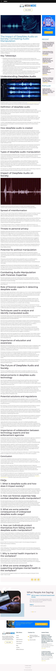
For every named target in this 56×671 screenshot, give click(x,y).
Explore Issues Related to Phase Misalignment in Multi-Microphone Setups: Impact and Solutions (48, 45)
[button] (32, 579)
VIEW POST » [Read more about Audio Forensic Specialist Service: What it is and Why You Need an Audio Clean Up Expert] (45, 94)
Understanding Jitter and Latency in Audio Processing (48, 53)
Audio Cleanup (19, 639)
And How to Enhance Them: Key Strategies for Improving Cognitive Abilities (48, 79)
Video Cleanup (19, 641)
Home (17, 635)
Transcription (19, 643)
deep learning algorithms (33, 102)
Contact (17, 647)
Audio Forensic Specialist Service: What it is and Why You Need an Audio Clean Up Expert (49, 91)
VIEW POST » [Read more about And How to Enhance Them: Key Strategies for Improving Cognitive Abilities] (45, 82)
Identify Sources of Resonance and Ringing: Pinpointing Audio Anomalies (48, 60)
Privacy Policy (28, 667)
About (17, 637)
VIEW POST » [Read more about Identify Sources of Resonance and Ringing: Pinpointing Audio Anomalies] (45, 63)
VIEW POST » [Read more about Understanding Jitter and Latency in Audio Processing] (45, 55)
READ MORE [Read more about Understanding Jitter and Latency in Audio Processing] (43, 660)
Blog (17, 645)
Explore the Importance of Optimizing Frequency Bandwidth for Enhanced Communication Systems (48, 70)
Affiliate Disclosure (20, 649)
